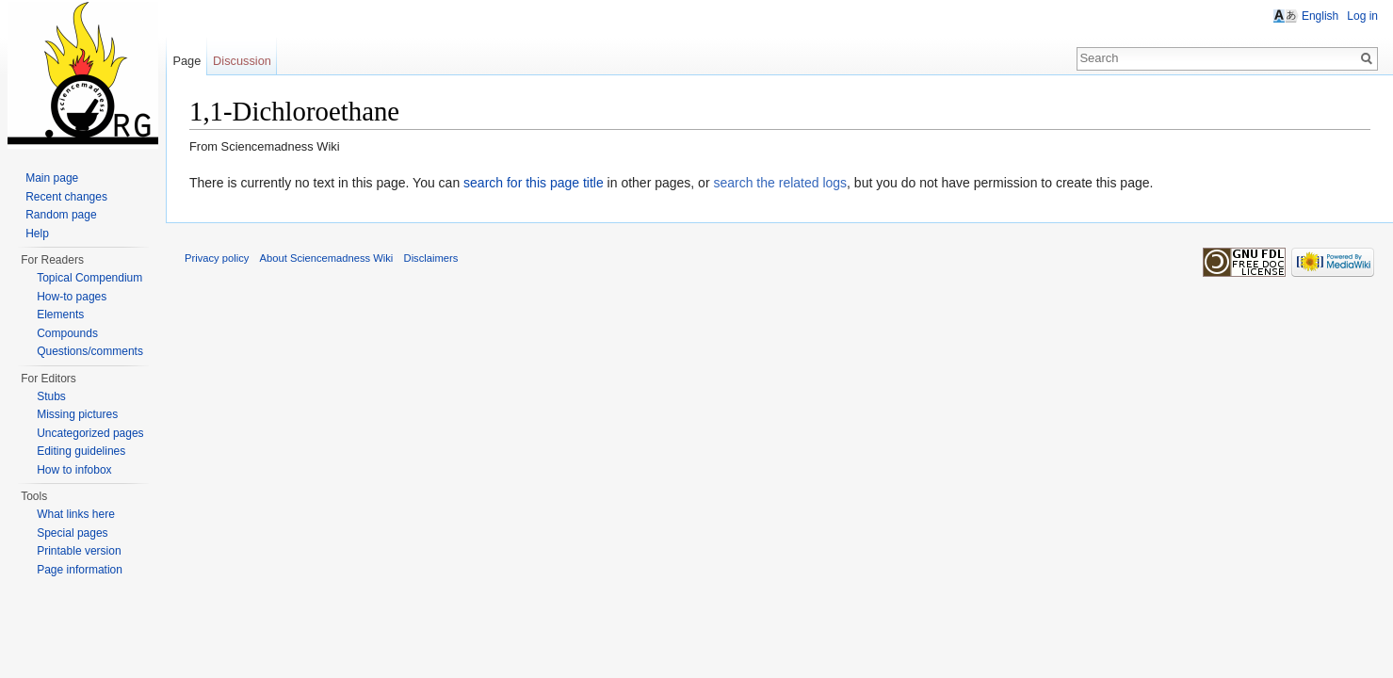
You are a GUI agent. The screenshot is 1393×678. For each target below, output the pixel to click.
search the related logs (780, 182)
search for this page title (533, 182)
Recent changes (66, 196)
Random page (60, 214)
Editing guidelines (81, 451)
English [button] (1320, 16)
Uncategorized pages (90, 433)
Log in (1362, 16)
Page (186, 61)
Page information (79, 569)
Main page (51, 178)
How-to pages (71, 296)
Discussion (242, 61)
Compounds (67, 333)
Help (37, 233)
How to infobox (74, 469)
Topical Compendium (89, 277)
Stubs (51, 396)
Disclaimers (431, 258)
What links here (76, 514)
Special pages (72, 533)
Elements (60, 314)
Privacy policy (217, 258)
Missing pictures (77, 414)
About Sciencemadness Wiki (327, 258)
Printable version (79, 550)
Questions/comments (90, 351)
